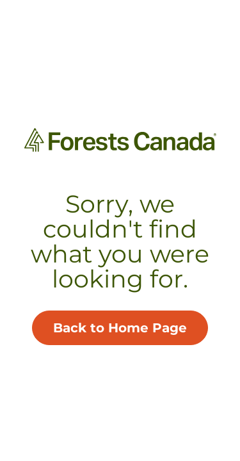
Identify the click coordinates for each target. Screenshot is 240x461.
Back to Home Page (120, 328)
